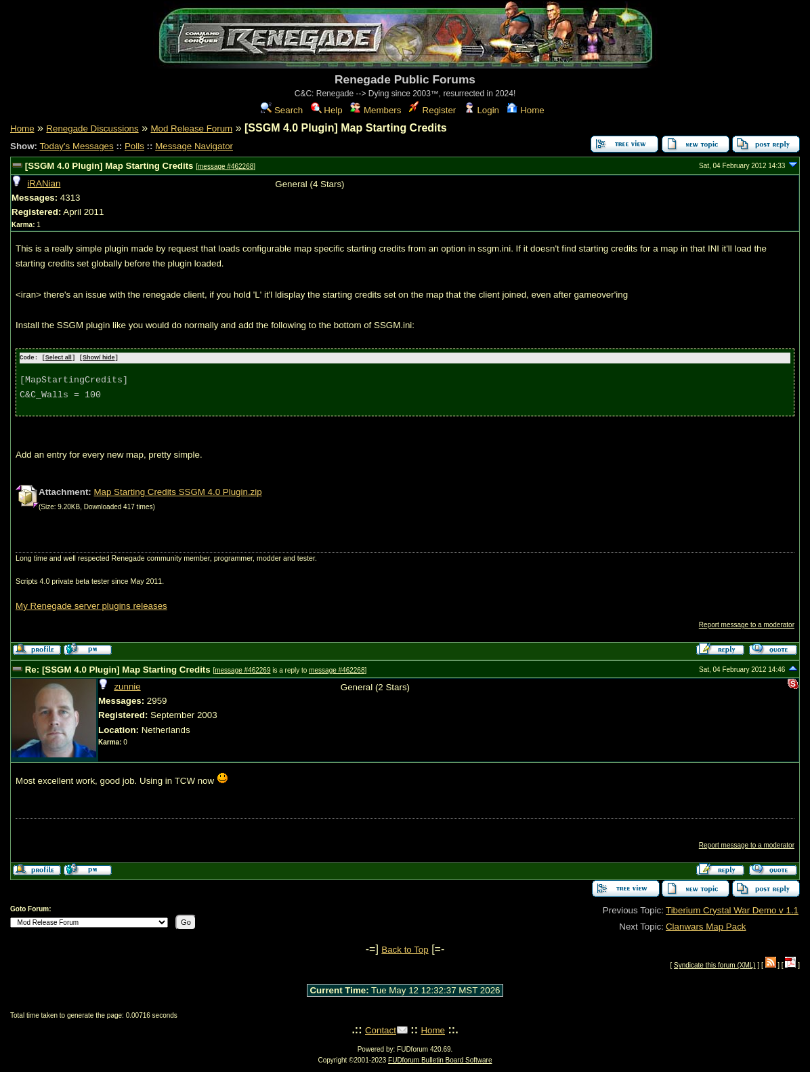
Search (282, 110)
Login (481, 110)
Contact (380, 1030)
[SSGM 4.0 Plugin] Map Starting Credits (110, 166)
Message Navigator (194, 146)
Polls (134, 146)
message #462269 (242, 669)
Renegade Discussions (92, 128)
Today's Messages (76, 146)
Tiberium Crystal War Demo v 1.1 (732, 910)
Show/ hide (99, 358)
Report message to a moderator (746, 624)
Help (327, 110)
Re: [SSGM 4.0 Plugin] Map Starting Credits (119, 669)
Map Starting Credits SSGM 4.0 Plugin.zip (177, 491)
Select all (58, 358)
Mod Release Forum (191, 128)
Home (525, 110)
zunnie (127, 686)
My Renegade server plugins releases (91, 605)
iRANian (43, 183)
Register (432, 110)
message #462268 (225, 166)
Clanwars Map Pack (706, 926)
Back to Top (404, 949)
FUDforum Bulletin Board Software (440, 1059)
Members (375, 110)
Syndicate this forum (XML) (715, 965)
